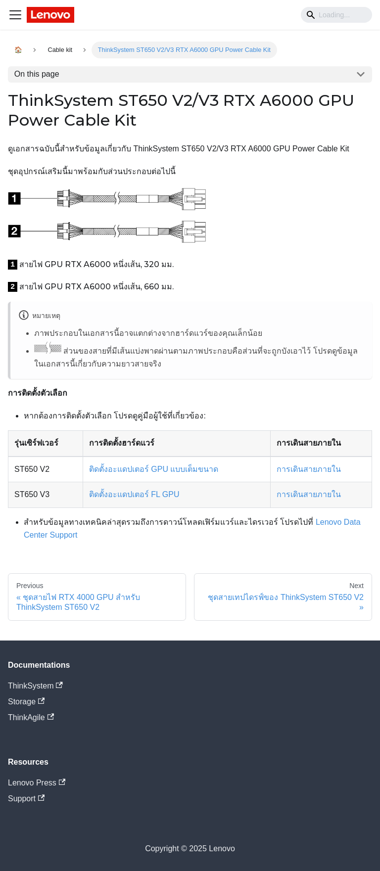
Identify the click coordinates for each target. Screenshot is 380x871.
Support (26, 798)
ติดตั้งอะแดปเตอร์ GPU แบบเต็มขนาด (154, 469)
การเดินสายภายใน (309, 469)
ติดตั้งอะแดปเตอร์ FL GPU (134, 494)
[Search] (336, 15)
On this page (36, 74)
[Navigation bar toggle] (15, 14)
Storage (26, 701)
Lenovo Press (36, 783)
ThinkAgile (31, 717)
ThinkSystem (35, 686)
